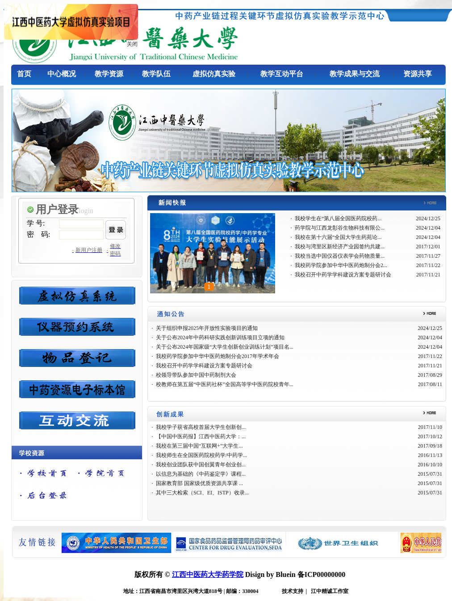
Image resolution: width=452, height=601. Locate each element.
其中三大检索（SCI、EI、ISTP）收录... (202, 493)
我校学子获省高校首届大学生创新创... (201, 427)
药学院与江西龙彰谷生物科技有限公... (340, 228)
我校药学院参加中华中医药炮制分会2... (341, 265)
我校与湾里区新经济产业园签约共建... (340, 246)
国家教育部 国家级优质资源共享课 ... (199, 483)
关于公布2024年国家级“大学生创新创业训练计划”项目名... (224, 347)
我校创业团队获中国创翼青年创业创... (201, 464)
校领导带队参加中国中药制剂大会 (196, 375)
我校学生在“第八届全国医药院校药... (338, 218)
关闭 (131, 43)
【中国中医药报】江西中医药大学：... (201, 436)
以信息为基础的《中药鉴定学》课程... (201, 474)
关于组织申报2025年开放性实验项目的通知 (207, 328)
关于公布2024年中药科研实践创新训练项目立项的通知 (220, 337)
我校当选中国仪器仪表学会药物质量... (340, 256)
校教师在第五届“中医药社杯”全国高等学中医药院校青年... (224, 384)
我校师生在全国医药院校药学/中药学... (201, 455)
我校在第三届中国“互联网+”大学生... (199, 446)
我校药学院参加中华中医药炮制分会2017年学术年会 (217, 356)
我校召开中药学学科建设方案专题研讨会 (343, 275)
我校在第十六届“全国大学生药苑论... (338, 237)
